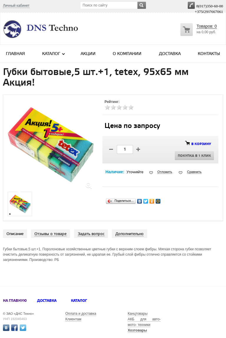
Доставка (170, 53)
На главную (15, 301)
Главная (15, 53)
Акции (88, 53)
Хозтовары (137, 330)
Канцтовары (137, 314)
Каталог (53, 53)
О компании (127, 53)
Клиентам (73, 319)
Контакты (209, 53)
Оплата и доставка (80, 314)
